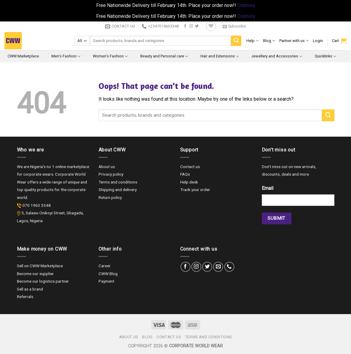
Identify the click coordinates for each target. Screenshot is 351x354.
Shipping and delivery (118, 189)
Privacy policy (111, 174)
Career (105, 265)
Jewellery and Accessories (276, 56)
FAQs (185, 174)
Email (267, 188)
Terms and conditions (118, 182)
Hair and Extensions (219, 56)
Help (252, 41)
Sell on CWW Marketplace (40, 265)
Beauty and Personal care (164, 56)
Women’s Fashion (110, 56)
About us (107, 166)
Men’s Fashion (65, 56)
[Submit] (236, 41)
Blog (269, 41)
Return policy (110, 197)
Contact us (190, 166)
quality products (39, 189)
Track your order (195, 189)
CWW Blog (108, 273)
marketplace (78, 166)
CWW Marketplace (23, 56)
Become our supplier (35, 273)
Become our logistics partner (43, 281)
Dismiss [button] (246, 5)
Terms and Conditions (208, 337)
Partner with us (294, 41)
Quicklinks (325, 56)
